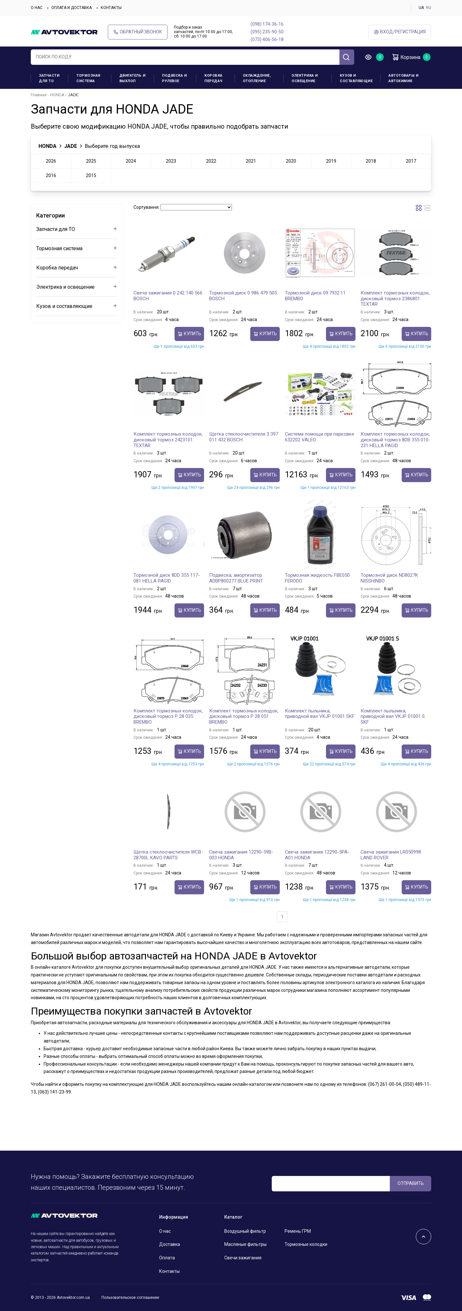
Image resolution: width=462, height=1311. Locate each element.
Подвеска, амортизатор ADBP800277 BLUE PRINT (236, 578)
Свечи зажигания (242, 1257)
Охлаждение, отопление (257, 78)
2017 (411, 161)
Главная (39, 94)
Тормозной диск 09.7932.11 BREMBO (315, 296)
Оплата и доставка (71, 7)
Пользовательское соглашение (130, 1297)
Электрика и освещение (305, 78)
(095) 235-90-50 (267, 31)
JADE (70, 146)
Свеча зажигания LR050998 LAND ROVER (391, 855)
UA (421, 7)
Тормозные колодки (306, 1244)
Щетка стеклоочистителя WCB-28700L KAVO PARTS (168, 855)
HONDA (57, 94)
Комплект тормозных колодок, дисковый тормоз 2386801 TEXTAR (395, 298)
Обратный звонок (137, 32)
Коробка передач (213, 78)
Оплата (167, 1257)
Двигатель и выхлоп (132, 78)
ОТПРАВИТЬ (411, 1183)
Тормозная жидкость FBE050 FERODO (317, 578)
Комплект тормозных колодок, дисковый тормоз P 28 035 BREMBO (168, 716)
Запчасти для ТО (49, 78)
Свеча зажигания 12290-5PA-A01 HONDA (317, 855)
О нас (36, 7)
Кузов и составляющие (356, 78)
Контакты (111, 7)
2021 (251, 161)
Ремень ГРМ (298, 1231)
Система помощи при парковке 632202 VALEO (319, 437)
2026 (51, 161)
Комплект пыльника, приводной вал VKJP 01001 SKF (320, 713)
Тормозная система (88, 78)
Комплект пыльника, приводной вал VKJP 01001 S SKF (393, 716)
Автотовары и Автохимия (403, 78)
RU (428, 7)
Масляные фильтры (245, 1244)
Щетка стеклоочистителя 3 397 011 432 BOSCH (243, 437)
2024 (131, 161)
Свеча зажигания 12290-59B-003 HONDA (241, 855)
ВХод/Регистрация (400, 32)
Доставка (169, 1244)
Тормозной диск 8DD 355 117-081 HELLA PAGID (166, 578)
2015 (91, 175)
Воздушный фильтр (245, 1231)
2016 (51, 175)
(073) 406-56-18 (267, 39)
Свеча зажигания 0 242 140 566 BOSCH (167, 296)
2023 (171, 161)
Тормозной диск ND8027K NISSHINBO (389, 578)
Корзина (406, 57)
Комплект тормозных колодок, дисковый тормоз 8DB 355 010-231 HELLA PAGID (395, 439)
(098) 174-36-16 (267, 24)
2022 (211, 161)
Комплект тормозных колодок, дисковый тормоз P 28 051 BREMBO (243, 716)
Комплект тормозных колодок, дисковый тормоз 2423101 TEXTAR (168, 439)
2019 (331, 161)
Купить (189, 333)
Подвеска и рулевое (174, 78)
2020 (291, 161)
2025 (91, 161)
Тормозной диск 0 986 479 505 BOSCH (243, 296)
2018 (371, 161)
